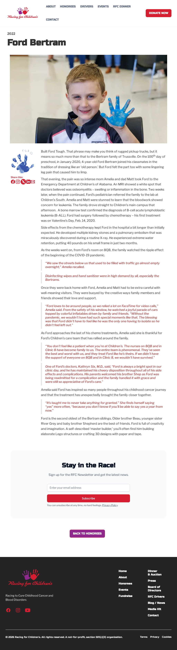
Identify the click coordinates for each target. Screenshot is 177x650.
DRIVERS (86, 6)
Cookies (166, 636)
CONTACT (52, 19)
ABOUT (51, 6)
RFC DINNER (122, 6)
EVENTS (103, 6)
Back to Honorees (87, 533)
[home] (23, 13)
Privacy (154, 636)
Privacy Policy (110, 505)
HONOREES (68, 6)
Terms (143, 636)
